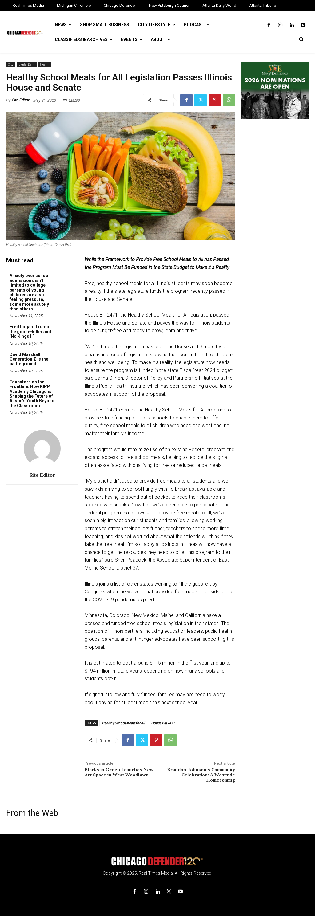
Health (44, 64)
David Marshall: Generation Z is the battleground (29, 359)
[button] (301, 39)
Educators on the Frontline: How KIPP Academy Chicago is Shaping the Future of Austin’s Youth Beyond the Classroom (32, 393)
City (10, 64)
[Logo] (157, 861)
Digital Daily (27, 64)
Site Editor (20, 100)
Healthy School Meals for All (123, 723)
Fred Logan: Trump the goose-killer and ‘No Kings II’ (30, 331)
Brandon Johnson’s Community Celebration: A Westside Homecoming (201, 775)
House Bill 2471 (163, 723)
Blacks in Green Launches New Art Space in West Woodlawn (119, 772)
